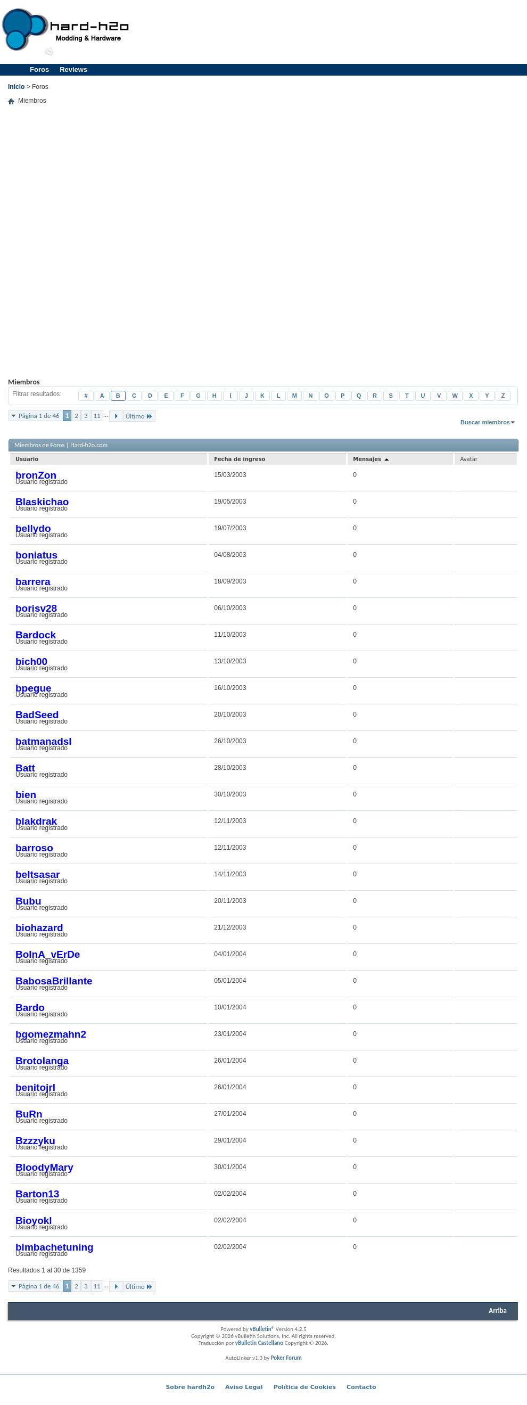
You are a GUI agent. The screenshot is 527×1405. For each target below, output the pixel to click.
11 (97, 416)
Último (139, 416)
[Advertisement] (467, 61)
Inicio (16, 87)
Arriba (498, 1310)
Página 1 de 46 (39, 416)
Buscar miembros (485, 422)
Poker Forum (286, 1357)
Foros (39, 69)
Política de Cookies (305, 1387)
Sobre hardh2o (190, 1387)
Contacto (361, 1387)
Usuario (26, 459)
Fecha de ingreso (239, 459)
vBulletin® (262, 1329)
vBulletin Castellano (259, 1343)
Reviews (73, 69)
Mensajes (371, 459)
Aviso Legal (244, 1387)
